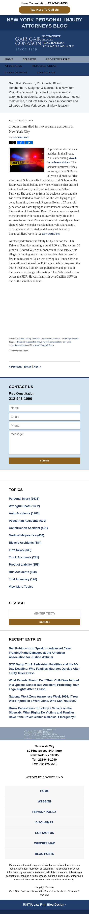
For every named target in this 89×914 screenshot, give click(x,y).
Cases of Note (16, 72)
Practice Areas (44, 66)
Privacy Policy (44, 815)
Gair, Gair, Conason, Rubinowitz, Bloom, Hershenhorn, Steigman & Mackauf (45, 897)
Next (38, 366)
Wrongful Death (72, 338)
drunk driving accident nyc (29, 342)
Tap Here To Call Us (44, 9)
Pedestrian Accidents (51, 338)
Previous (15, 366)
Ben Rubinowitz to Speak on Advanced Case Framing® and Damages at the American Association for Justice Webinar (40, 654)
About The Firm (59, 59)
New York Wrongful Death (42, 345)
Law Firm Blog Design (43, 909)
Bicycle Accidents (25, 543)
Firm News (20, 551)
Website (30, 59)
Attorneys (13, 66)
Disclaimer (44, 825)
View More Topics (21, 588)
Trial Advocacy (23, 580)
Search (44, 623)
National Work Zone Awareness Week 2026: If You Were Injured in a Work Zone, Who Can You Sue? (44, 701)
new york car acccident (52, 342)
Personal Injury (24, 499)
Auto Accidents (24, 513)
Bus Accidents (23, 573)
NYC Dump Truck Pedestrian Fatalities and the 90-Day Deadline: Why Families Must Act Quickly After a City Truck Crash (44, 670)
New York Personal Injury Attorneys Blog (44, 43)
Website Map (44, 847)
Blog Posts (44, 857)
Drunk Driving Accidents (29, 338)
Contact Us (46, 72)
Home (9, 59)
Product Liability (24, 565)
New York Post (51, 233)
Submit (44, 460)
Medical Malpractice (27, 536)
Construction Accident (29, 528)
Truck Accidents (24, 558)
